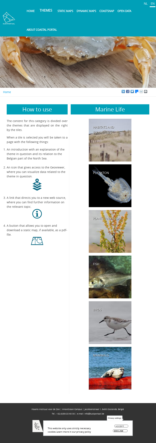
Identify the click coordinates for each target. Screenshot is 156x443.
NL (146, 3)
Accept (120, 427)
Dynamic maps (86, 11)
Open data (124, 11)
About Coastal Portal (42, 30)
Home (31, 11)
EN (153, 3)
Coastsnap (106, 11)
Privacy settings (114, 419)
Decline (118, 432)
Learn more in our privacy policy (73, 432)
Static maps (65, 11)
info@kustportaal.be (94, 413)
